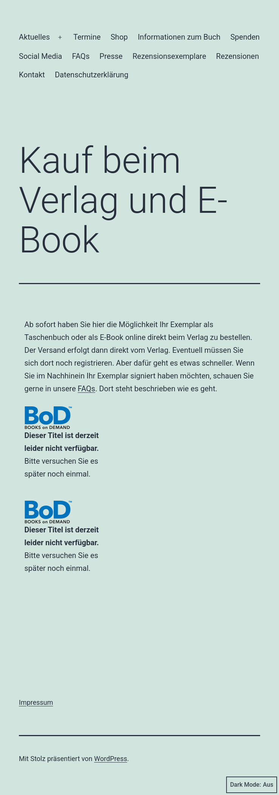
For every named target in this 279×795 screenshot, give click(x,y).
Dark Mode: (251, 784)
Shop (119, 37)
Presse (111, 56)
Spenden (245, 37)
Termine (86, 37)
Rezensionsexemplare (169, 56)
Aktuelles (34, 37)
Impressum (36, 702)
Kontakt (32, 74)
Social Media (40, 56)
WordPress (110, 759)
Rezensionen (237, 56)
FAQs (80, 56)
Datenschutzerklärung (91, 74)
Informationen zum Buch (179, 37)
